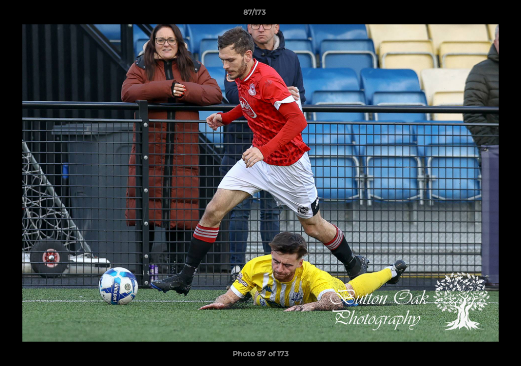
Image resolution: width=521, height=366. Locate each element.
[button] (478, 14)
